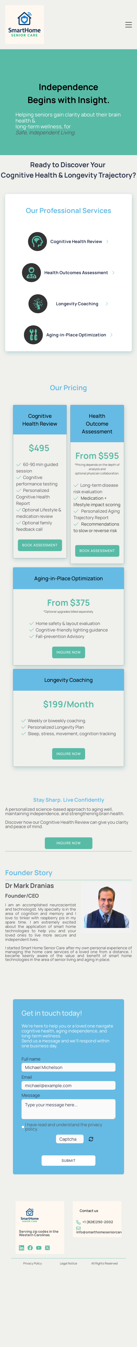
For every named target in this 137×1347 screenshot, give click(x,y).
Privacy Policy (32, 1263)
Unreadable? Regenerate (91, 1139)
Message (31, 1095)
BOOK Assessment (97, 550)
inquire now (68, 652)
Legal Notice (68, 1263)
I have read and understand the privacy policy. (63, 1127)
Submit (69, 1160)
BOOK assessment (40, 545)
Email (27, 1077)
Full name (31, 1059)
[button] (68, 241)
